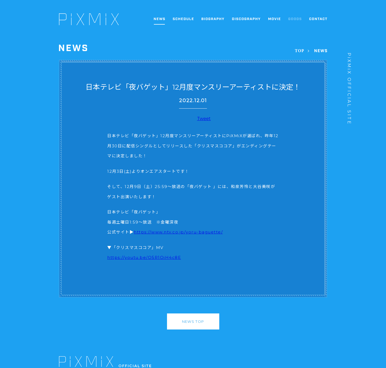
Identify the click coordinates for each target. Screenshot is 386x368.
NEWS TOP (193, 321)
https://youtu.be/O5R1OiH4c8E (144, 257)
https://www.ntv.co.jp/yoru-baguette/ (178, 232)
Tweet (204, 118)
